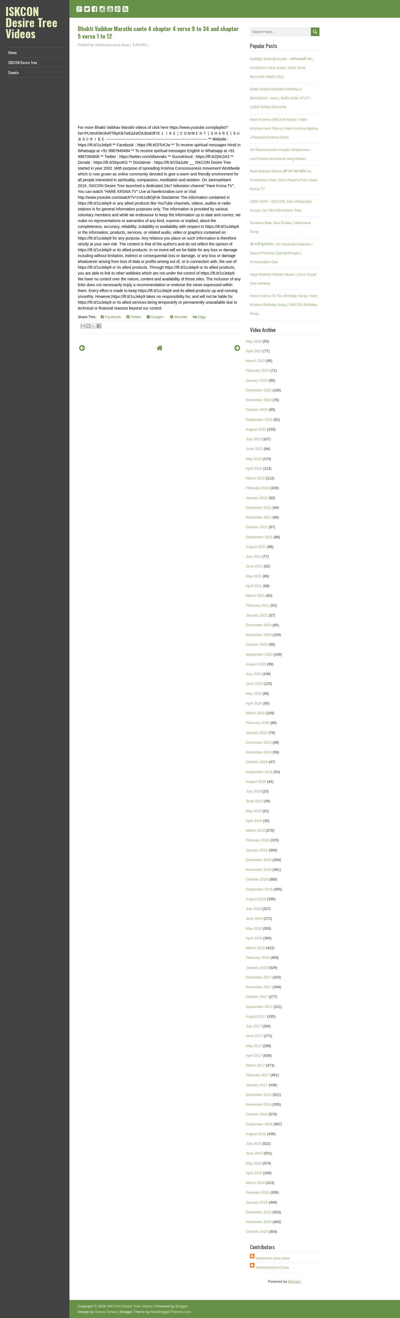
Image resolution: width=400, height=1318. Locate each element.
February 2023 (257, 370)
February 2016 (257, 1192)
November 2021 (259, 517)
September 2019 (259, 772)
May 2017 (254, 1046)
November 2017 (259, 987)
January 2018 (257, 967)
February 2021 (257, 605)
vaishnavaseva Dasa (272, 1267)
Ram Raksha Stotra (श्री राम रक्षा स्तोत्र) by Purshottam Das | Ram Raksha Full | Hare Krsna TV (283, 180)
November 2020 (259, 635)
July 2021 (253, 556)
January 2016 (257, 1202)
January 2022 (257, 498)
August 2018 (256, 899)
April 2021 (254, 586)
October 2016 (257, 1114)
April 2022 (254, 468)
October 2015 (257, 1231)
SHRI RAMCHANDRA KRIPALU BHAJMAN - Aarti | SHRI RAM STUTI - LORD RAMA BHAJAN (281, 98)
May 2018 (254, 928)
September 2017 (259, 1007)
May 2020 (254, 693)
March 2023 (255, 361)
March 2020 (255, 713)
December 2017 (259, 977)
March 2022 (255, 478)
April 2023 (254, 351)
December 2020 (259, 625)
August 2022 (256, 429)
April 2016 (254, 1173)
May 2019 (254, 811)
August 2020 (256, 664)
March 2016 (255, 1183)
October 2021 (257, 527)
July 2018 (253, 909)
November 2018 (259, 869)
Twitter (133, 317)
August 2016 (256, 1134)
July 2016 (253, 1143)
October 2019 (257, 762)
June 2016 (254, 1153)
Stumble (178, 317)
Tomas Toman (106, 1312)
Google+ (155, 317)
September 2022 (259, 419)
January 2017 (257, 1085)
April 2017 (254, 1055)
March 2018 (255, 948)
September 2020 (259, 654)
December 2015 (259, 1212)
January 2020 (257, 733)
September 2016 (259, 1124)
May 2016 (254, 1163)
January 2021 (257, 615)
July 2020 (253, 674)
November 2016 (259, 1104)
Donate (13, 72)
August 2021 (256, 547)
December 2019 (259, 742)
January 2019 (257, 850)
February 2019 (257, 840)
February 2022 (257, 488)
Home (12, 52)
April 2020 (254, 703)
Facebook (111, 317)
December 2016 (259, 1095)
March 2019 (255, 830)
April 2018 (254, 938)
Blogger (294, 1281)
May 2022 (254, 459)
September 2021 (259, 537)
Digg (199, 317)
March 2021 (255, 595)
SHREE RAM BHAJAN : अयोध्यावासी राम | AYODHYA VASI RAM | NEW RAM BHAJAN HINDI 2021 (282, 68)
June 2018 (254, 918)
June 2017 (254, 1036)
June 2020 (254, 683)
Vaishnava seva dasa (273, 1258)
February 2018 (257, 957)
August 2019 (256, 781)
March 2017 (255, 1065)
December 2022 (259, 390)
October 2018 (257, 879)
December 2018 (259, 860)
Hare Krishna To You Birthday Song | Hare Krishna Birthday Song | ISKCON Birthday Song (283, 305)
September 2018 (259, 889)
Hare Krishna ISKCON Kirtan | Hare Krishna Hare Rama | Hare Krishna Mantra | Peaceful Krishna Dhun (284, 128)
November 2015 (259, 1222)
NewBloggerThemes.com (171, 1312)
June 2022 (254, 449)
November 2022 (259, 400)
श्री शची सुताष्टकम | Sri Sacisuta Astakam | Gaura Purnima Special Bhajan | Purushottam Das (281, 253)
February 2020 (257, 723)
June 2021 (254, 566)
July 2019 (253, 791)
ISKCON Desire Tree (22, 62)
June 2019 (254, 801)
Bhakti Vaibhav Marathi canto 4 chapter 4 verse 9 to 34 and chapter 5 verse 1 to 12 (158, 32)
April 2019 (254, 821)
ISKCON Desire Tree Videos (32, 22)
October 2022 (257, 410)
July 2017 (253, 1026)
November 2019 (259, 752)
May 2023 (254, 341)
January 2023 (257, 380)
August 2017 (256, 1016)
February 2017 (257, 1075)
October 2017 (257, 997)
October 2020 (257, 644)
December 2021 (259, 507)
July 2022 (253, 439)
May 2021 (254, 576)
